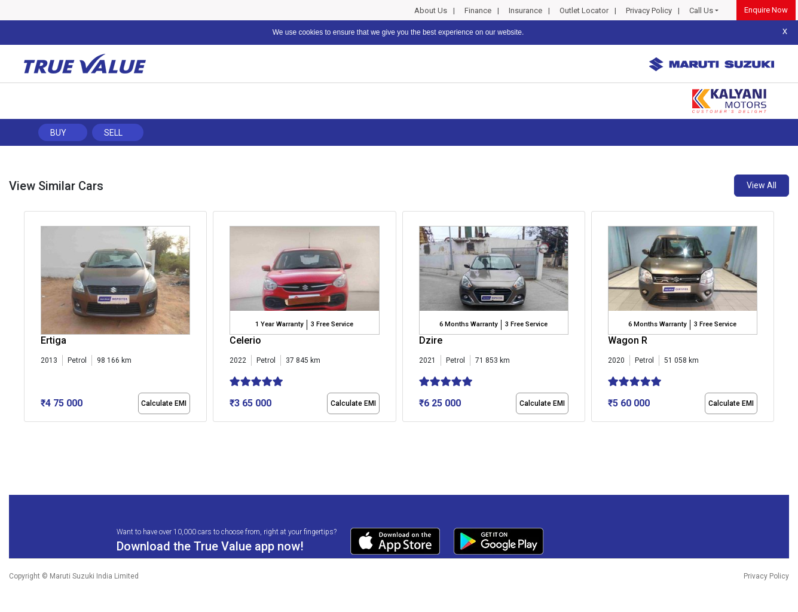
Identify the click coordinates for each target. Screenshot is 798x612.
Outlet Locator (584, 10)
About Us (430, 10)
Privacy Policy (649, 10)
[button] (27, 432)
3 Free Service (332, 324)
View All (761, 185)
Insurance (525, 10)
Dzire (430, 340)
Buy (58, 132)
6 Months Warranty (468, 324)
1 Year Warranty (279, 324)
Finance (477, 10)
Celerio (245, 340)
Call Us (701, 10)
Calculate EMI (163, 403)
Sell (113, 132)
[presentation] (30, 319)
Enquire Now (766, 9)
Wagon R (627, 340)
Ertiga (53, 340)
